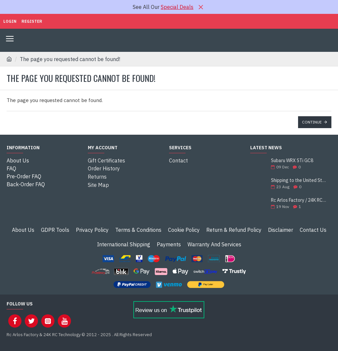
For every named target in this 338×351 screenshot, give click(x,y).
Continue (312, 122)
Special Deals (177, 7)
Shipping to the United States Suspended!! (299, 180)
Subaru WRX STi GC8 (292, 160)
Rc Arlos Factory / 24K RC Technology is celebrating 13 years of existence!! (299, 200)
